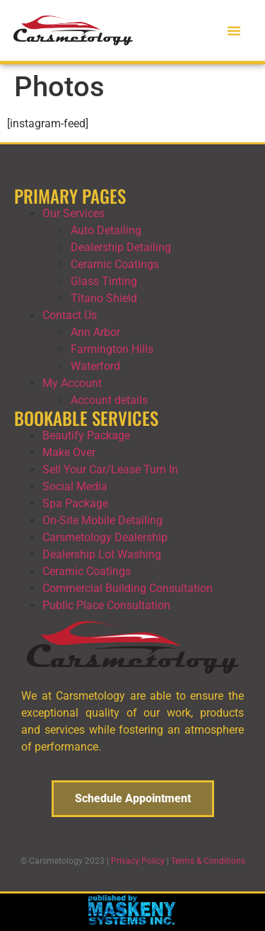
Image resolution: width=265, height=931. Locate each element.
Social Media (74, 486)
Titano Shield (104, 298)
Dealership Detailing (121, 247)
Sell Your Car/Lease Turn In (110, 469)
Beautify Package (86, 435)
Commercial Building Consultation (127, 588)
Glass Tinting (104, 281)
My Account (72, 383)
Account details (109, 400)
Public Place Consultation (106, 605)
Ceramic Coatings (115, 264)
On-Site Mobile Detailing (102, 520)
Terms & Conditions (208, 861)
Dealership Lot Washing (101, 554)
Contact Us (69, 315)
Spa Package (75, 503)
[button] (234, 30)
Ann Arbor (95, 332)
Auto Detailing (106, 230)
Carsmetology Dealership (104, 537)
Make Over (68, 452)
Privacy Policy (138, 861)
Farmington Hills (112, 349)
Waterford (95, 366)
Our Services (73, 213)
